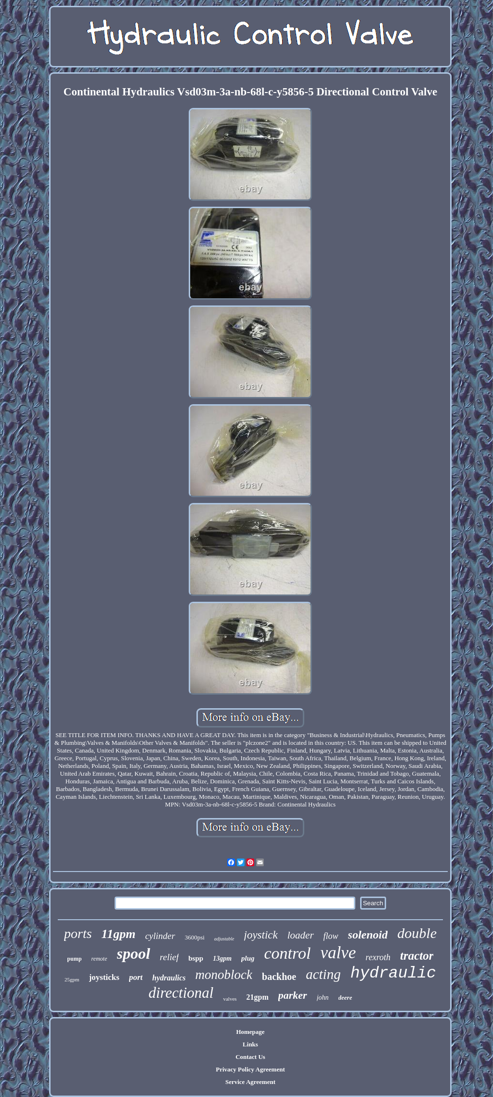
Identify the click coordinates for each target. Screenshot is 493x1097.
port (136, 977)
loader (300, 935)
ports (78, 933)
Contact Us (250, 1056)
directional (181, 992)
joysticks (104, 977)
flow (331, 936)
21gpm (257, 997)
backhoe (279, 976)
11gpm (119, 934)
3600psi (195, 937)
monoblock (223, 974)
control (287, 953)
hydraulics (168, 978)
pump (74, 958)
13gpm (222, 958)
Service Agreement (250, 1081)
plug (248, 958)
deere (345, 997)
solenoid (368, 934)
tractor (416, 955)
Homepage (250, 1031)
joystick (261, 935)
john (323, 997)
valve (338, 952)
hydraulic (393, 973)
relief (169, 957)
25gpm (72, 979)
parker (292, 995)
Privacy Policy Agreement (250, 1069)
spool (133, 953)
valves (229, 999)
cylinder (160, 936)
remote (99, 958)
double (417, 933)
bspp (195, 958)
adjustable (224, 938)
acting (323, 974)
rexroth (377, 957)
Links (250, 1044)
